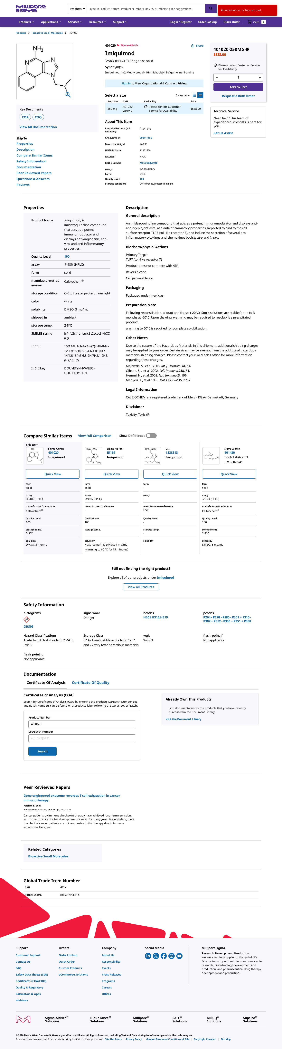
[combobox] (142, 8)
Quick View (52, 474)
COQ (38, 117)
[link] (35, 955)
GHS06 (28, 626)
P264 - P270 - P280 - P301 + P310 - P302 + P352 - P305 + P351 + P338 (227, 619)
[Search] (211, 8)
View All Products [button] (141, 587)
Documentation (28, 167)
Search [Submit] (42, 751)
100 (142, 179)
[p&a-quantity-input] (238, 77)
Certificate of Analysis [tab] (46, 682)
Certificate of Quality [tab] (90, 682)
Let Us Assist (223, 133)
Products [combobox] (76, 9)
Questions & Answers (33, 179)
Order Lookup (207, 22)
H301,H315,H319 (155, 617)
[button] (180, 22)
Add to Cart (238, 87)
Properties (24, 143)
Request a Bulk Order (238, 96)
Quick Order (231, 22)
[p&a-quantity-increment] (260, 77)
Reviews (23, 185)
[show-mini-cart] (256, 22)
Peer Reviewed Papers (34, 173)
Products (21, 32)
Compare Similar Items (34, 155)
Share (197, 45)
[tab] (24, 32)
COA (25, 117)
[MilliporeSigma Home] (31, 9)
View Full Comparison (94, 436)
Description (25, 149)
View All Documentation (38, 127)
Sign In (126, 83)
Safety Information (31, 161)
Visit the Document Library (183, 719)
